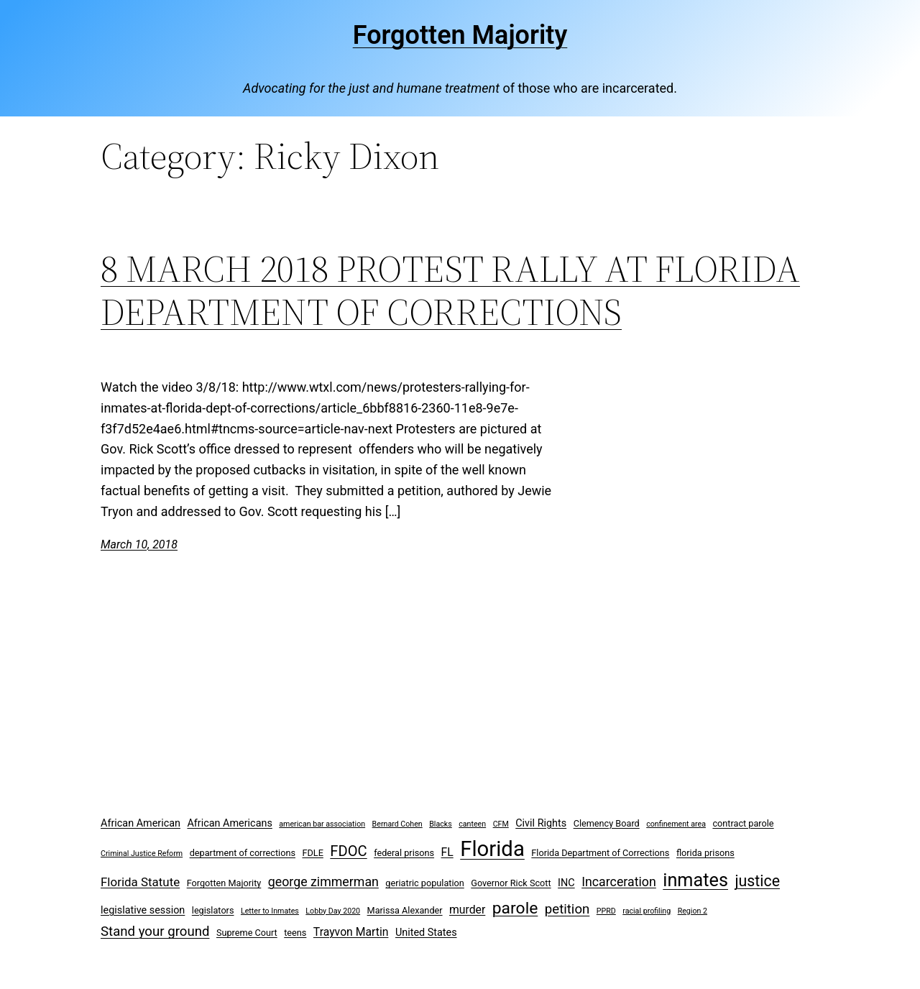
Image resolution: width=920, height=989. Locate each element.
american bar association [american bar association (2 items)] (322, 824)
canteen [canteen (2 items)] (472, 824)
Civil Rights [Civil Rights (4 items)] (540, 823)
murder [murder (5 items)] (467, 909)
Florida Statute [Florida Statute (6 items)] (140, 882)
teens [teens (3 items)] (295, 932)
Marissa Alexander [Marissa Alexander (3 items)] (405, 910)
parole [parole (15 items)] (515, 908)
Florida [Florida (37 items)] (492, 849)
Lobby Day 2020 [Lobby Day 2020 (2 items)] (332, 911)
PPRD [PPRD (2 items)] (606, 911)
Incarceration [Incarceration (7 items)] (618, 881)
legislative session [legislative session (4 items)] (143, 910)
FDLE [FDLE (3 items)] (312, 852)
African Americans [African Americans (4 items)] (229, 823)
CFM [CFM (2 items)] (501, 824)
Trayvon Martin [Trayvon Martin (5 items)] (351, 932)
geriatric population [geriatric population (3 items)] (424, 883)
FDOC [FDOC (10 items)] (348, 851)
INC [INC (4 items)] (566, 883)
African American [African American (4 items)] (140, 823)
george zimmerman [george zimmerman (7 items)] (323, 881)
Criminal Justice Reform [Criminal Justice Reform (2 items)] (142, 853)
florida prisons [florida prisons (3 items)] (705, 852)
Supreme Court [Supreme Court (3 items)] (246, 932)
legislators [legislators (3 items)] (213, 910)
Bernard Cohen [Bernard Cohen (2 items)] (397, 824)
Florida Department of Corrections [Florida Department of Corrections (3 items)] (600, 852)
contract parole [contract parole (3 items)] (742, 823)
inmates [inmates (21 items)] (695, 880)
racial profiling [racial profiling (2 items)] (646, 911)
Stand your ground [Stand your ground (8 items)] (155, 931)
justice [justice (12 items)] (757, 881)
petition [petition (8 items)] (567, 909)
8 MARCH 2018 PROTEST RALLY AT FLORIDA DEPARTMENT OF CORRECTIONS (450, 290)
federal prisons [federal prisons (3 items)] (404, 852)
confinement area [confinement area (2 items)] (676, 824)
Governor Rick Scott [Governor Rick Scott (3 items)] (511, 883)
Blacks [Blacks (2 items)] (440, 824)
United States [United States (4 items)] (426, 932)
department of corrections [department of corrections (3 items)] (242, 852)
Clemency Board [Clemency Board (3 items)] (607, 823)
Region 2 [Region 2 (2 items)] (692, 911)
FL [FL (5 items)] (447, 852)
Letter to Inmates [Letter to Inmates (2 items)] (270, 911)
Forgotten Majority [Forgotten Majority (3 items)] (224, 883)
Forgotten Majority (460, 35)
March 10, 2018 (139, 544)
